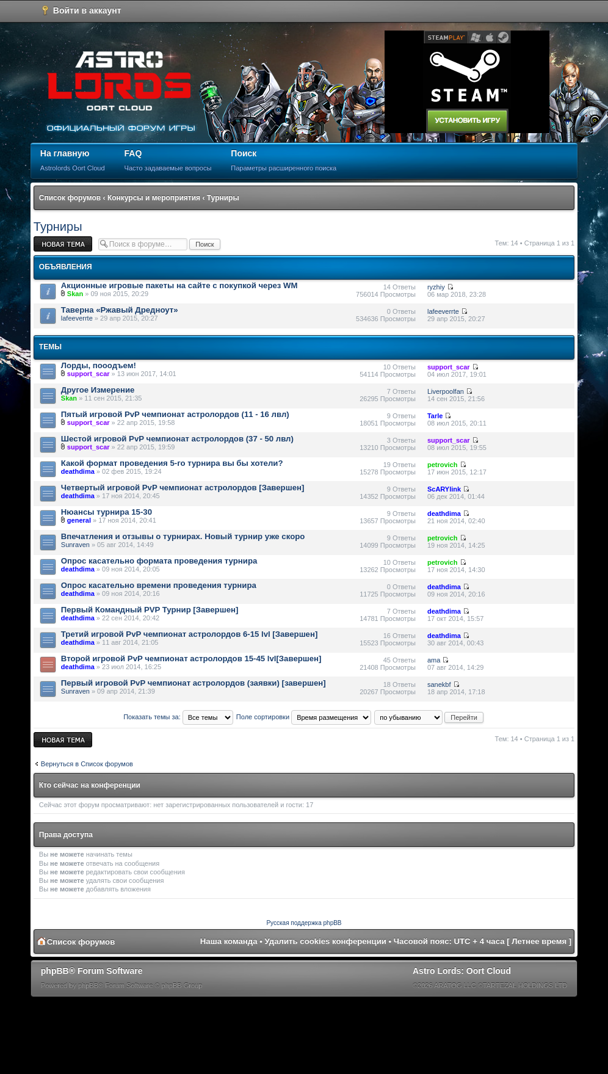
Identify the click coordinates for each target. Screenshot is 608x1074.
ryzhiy (436, 287)
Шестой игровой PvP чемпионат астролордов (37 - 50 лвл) (177, 438)
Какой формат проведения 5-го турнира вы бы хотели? (172, 463)
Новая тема (63, 244)
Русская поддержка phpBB (303, 923)
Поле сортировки (303, 716)
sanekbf (439, 684)
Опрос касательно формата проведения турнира (159, 560)
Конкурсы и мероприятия (153, 198)
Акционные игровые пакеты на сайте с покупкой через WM (179, 285)
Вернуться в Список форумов (87, 763)
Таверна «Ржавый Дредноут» (119, 309)
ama (433, 660)
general (79, 520)
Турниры (223, 198)
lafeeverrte (77, 318)
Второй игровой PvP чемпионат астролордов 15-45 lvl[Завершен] (191, 658)
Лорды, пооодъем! (98, 365)
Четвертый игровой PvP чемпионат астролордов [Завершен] (183, 487)
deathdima (78, 471)
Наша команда (229, 941)
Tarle (435, 415)
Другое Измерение (98, 389)
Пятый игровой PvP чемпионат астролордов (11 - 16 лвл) (175, 414)
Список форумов (70, 198)
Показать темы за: (178, 716)
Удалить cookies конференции (325, 941)
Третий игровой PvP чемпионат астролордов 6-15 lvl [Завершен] (189, 634)
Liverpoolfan (445, 391)
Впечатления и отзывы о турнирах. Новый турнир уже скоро (183, 536)
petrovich (442, 464)
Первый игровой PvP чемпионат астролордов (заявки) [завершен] (193, 683)
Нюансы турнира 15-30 (106, 512)
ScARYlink (444, 489)
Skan (75, 293)
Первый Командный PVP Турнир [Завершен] (150, 609)
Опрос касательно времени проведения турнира (158, 585)
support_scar (88, 373)
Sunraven (75, 544)
